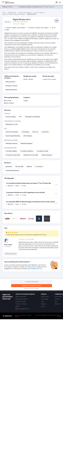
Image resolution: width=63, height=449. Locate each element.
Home (3, 12)
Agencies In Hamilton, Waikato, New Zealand (13, 14)
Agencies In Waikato (39, 12)
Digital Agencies (12, 12)
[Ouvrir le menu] (60, 2)
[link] (57, 2)
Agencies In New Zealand (24, 12)
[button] (56, 21)
